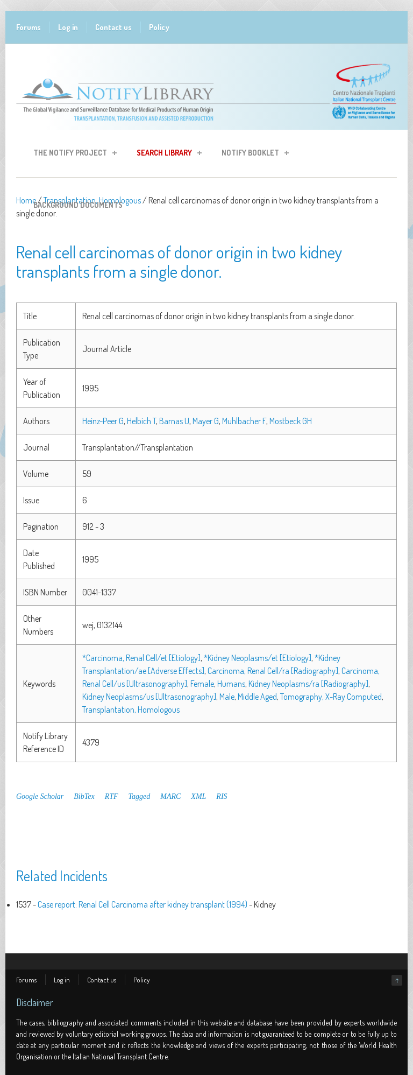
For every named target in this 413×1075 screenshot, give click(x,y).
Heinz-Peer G (103, 421)
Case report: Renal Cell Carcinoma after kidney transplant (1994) (142, 904)
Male (226, 696)
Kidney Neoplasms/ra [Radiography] (308, 683)
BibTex (84, 796)
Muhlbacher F (244, 421)
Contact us (113, 27)
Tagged (140, 796)
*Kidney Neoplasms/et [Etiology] (257, 657)
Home (26, 200)
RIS (221, 796)
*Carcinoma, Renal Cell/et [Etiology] (141, 657)
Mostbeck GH (290, 421)
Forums (28, 27)
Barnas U (174, 421)
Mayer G (206, 421)
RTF (111, 796)
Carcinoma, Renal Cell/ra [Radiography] (273, 670)
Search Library (166, 154)
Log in (68, 27)
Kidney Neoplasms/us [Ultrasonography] (149, 696)
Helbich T (141, 421)
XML (198, 796)
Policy (159, 27)
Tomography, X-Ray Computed (331, 696)
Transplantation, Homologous (131, 709)
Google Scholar (39, 796)
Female (202, 683)
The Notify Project (72, 154)
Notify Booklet (252, 154)
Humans (231, 683)
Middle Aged (257, 696)
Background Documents (78, 204)
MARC (170, 796)
